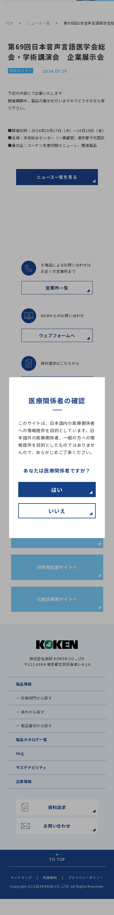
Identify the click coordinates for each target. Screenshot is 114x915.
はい (57, 489)
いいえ (57, 511)
